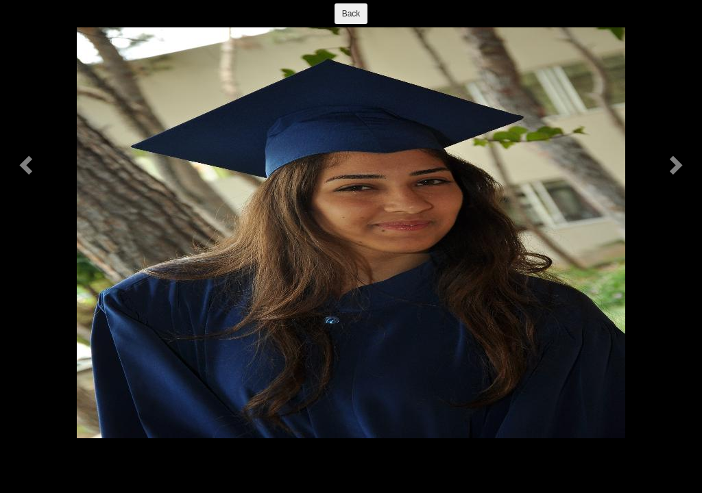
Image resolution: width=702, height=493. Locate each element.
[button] (27, 164)
